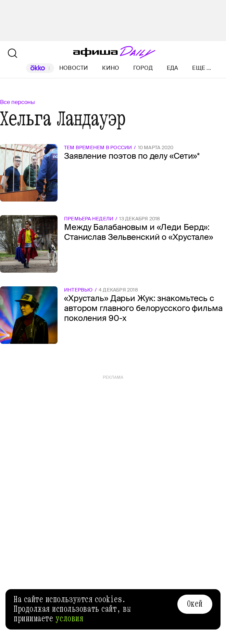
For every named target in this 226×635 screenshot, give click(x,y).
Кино (110, 68)
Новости (73, 68)
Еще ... (201, 68)
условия (69, 618)
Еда (172, 68)
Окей (195, 604)
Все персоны (17, 102)
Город (143, 68)
